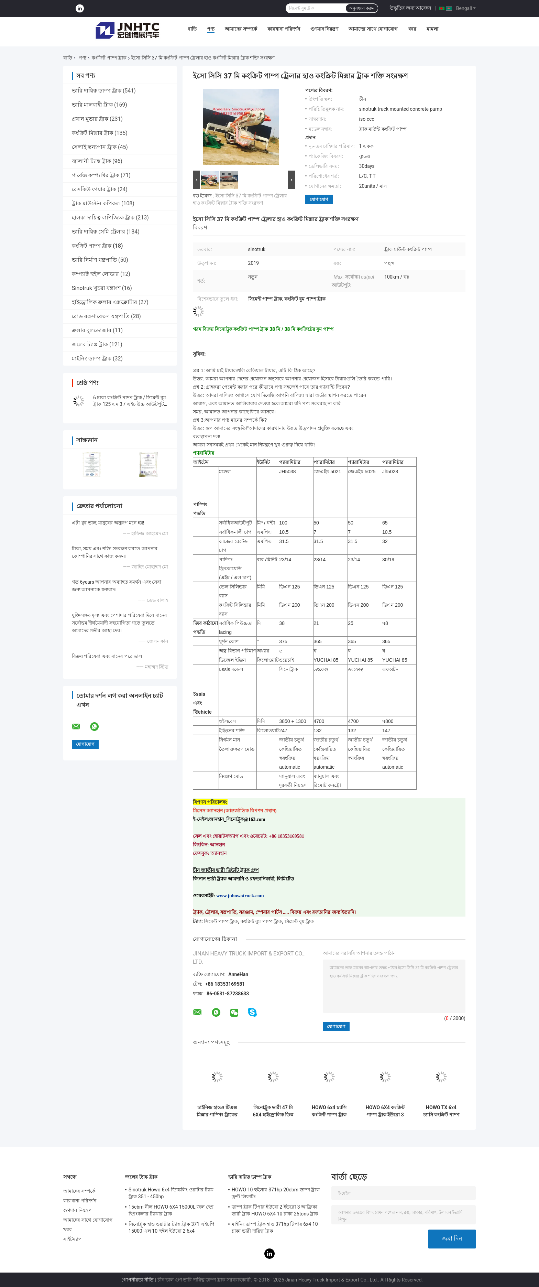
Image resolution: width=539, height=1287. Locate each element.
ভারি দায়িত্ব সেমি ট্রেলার (98, 231)
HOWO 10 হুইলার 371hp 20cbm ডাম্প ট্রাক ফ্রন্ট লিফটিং (276, 1193)
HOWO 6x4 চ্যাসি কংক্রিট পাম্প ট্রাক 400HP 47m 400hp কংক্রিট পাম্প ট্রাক (329, 1111)
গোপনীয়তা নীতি (137, 1280)
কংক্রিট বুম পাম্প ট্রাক (261, 921)
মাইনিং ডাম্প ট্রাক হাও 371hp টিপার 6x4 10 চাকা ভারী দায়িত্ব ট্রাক (275, 1227)
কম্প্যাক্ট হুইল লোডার (95, 274)
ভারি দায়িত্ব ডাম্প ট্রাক (96, 90)
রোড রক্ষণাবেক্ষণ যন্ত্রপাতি (101, 316)
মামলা (432, 29)
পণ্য (210, 29)
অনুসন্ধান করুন (361, 8)
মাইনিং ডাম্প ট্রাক (91, 358)
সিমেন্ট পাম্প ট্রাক (221, 921)
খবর (412, 29)
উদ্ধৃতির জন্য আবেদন (410, 8)
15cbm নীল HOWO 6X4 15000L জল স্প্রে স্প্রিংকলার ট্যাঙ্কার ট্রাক (171, 1210)
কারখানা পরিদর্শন (283, 29)
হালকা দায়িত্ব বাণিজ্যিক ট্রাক (103, 217)
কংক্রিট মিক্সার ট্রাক (92, 133)
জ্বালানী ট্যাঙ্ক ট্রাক (91, 161)
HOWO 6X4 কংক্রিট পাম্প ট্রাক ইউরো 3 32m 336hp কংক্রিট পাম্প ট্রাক (385, 1111)
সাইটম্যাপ (72, 1239)
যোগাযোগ (319, 199)
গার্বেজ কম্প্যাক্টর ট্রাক (95, 175)
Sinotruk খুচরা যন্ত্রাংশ (96, 288)
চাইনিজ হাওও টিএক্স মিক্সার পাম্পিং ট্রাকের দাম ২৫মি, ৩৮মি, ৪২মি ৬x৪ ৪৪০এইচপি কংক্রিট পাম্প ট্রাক (217, 1111)
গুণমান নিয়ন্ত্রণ (324, 29)
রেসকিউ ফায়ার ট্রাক (94, 189)
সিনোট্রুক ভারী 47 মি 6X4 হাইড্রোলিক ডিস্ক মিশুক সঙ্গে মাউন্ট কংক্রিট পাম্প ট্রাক (273, 1111)
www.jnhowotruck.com (240, 895)
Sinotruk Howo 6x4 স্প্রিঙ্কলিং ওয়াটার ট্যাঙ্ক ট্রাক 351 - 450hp (171, 1193)
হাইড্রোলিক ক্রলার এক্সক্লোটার (104, 302)
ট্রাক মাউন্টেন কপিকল (96, 203)
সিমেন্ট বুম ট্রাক (299, 921)
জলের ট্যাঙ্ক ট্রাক (90, 344)
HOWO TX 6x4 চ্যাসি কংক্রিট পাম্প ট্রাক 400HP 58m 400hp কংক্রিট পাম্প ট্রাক (441, 1111)
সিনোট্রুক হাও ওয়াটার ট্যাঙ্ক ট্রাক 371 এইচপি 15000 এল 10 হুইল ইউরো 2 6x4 (171, 1227)
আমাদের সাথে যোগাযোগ (373, 29)
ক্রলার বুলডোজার (91, 330)
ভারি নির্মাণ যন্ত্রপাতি (94, 260)
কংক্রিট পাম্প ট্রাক (109, 58)
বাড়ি (192, 29)
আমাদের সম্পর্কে (241, 29)
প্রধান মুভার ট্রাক (90, 119)
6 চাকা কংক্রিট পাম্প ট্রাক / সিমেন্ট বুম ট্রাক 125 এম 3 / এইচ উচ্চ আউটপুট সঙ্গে (129, 404)
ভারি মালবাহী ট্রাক (92, 104)
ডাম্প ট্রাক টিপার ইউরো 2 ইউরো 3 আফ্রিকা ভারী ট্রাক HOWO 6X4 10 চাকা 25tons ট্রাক (275, 1210)
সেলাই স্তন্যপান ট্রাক (94, 147)
